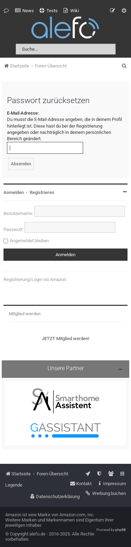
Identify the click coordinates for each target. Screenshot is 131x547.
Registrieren (42, 192)
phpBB (120, 530)
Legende (13, 485)
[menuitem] (24, 11)
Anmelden (13, 192)
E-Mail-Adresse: (23, 113)
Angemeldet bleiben (29, 240)
